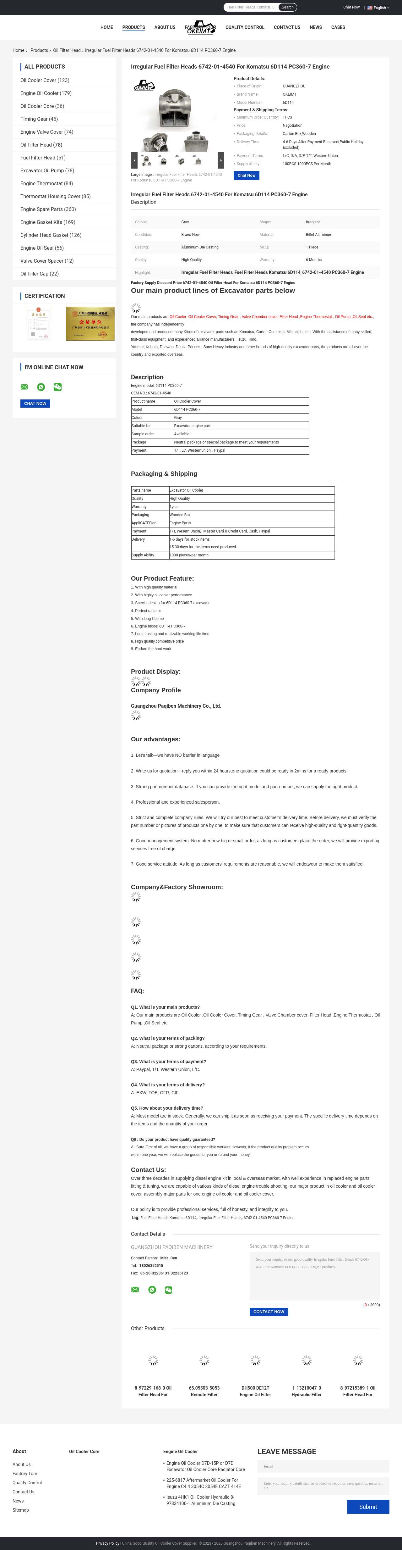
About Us (165, 27)
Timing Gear (34, 119)
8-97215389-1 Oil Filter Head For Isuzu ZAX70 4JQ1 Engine (358, 1391)
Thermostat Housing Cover (50, 196)
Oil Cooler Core (37, 106)
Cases (338, 27)
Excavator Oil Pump (42, 171)
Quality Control (244, 27)
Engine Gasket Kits (41, 222)
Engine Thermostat (41, 184)
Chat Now (351, 7)
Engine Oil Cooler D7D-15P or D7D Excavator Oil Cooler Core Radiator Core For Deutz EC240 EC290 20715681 (205, 1467)
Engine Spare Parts (41, 209)
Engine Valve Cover (41, 132)
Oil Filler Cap (34, 274)
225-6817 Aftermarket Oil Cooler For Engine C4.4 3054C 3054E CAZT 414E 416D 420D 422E (203, 1484)
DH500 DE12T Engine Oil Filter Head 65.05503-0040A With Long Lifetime (255, 1391)
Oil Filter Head (67, 50)
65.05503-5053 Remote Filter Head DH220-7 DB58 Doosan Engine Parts (204, 1391)
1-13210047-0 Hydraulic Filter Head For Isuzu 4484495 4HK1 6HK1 (307, 1391)
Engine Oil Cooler (39, 93)
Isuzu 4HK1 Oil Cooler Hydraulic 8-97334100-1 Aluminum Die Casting (200, 1500)
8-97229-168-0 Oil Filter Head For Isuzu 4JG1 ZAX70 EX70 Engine (153, 1391)
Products (133, 27)
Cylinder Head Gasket (44, 235)
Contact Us (287, 27)
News (316, 27)
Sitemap (21, 1510)
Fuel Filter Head (37, 158)
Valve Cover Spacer (41, 261)
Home (106, 27)
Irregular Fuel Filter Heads (220, 1218)
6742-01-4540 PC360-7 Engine (269, 1218)
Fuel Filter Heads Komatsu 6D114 (168, 1218)
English (381, 7)
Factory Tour (200, 27)
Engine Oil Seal (36, 248)
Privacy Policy (107, 1543)
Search (288, 7)
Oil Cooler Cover (38, 80)
